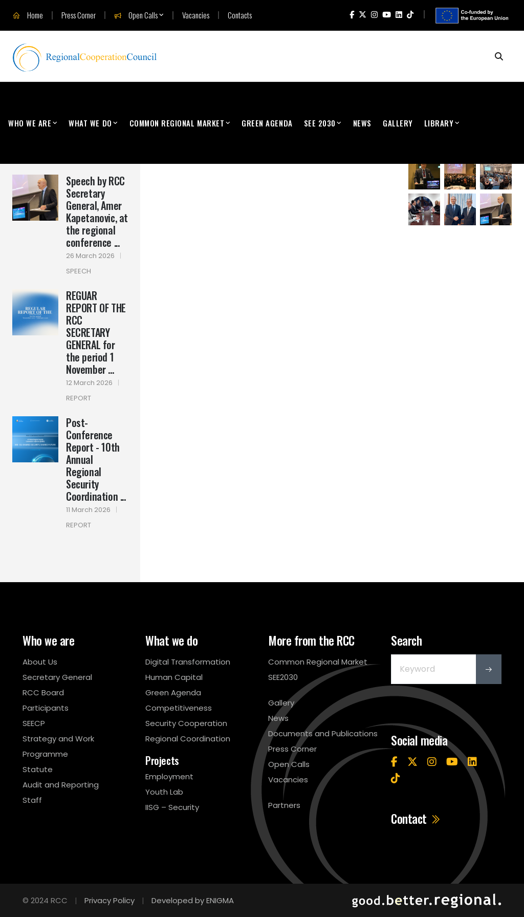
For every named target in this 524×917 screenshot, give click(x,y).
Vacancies (195, 15)
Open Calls (136, 15)
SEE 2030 (320, 123)
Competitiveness (178, 707)
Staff (32, 800)
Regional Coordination (187, 738)
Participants (46, 707)
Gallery (398, 123)
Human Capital (174, 677)
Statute (38, 769)
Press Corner (78, 15)
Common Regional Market (177, 123)
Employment (169, 776)
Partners (284, 805)
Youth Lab (164, 791)
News (362, 123)
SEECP (34, 723)
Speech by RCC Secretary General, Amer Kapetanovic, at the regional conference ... (97, 211)
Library (439, 123)
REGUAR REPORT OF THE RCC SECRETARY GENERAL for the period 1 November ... (96, 332)
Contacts (240, 15)
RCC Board (43, 692)
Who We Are (29, 123)
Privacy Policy (109, 900)
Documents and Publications (323, 733)
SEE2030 (283, 677)
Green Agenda (267, 123)
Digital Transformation (187, 661)
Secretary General (57, 677)
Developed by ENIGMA (192, 900)
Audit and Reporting (61, 784)
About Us (40, 661)
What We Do (90, 123)
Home (28, 15)
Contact (416, 819)
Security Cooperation (186, 723)
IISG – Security (172, 807)
